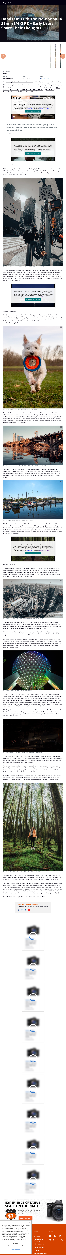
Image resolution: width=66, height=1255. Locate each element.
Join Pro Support (39, 1244)
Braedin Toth (50, 90)
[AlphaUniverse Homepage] (9, 3)
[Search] (37, 3)
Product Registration (40, 1253)
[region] (16, 1237)
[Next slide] (62, 56)
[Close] (29, 1223)
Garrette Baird (14, 90)
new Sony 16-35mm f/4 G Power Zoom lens (19, 82)
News (36, 1250)
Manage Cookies (16, 1249)
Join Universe (39, 1247)
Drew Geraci (30, 90)
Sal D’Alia (23, 90)
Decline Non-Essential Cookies (16, 1245)
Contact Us (37, 1236)
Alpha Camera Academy (38, 1240)
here (35, 92)
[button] (61, 2)
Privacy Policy (14, 1241)
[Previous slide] (3, 56)
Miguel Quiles (38, 90)
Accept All (16, 1243)
